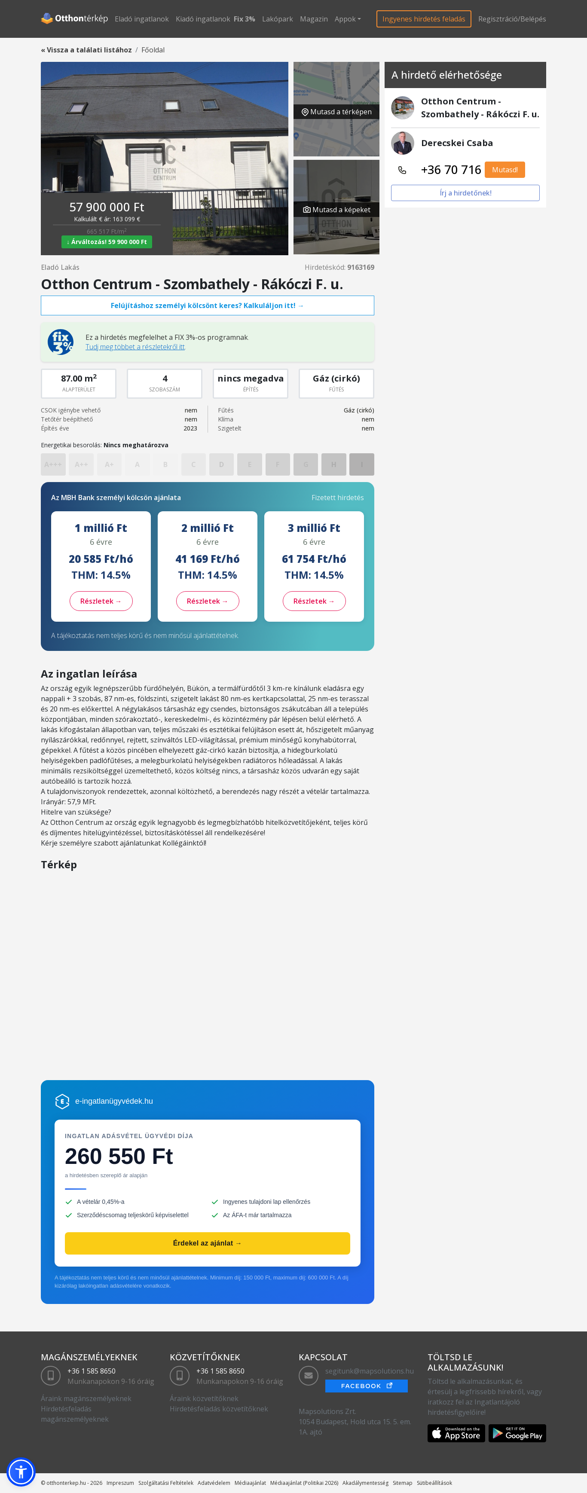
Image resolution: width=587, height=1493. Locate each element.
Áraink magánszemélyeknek (86, 1398)
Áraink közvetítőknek (204, 1398)
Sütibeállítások (434, 1483)
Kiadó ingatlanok (203, 19)
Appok (345, 19)
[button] (21, 1471)
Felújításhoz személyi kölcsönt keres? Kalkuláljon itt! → (207, 305)
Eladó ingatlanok (142, 19)
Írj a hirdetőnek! (466, 193)
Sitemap (403, 1483)
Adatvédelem (214, 1483)
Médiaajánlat (250, 1483)
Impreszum (120, 1483)
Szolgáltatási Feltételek (165, 1483)
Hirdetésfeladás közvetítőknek (219, 1409)
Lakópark (277, 19)
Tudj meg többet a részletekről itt (135, 346)
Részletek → (101, 601)
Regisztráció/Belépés (512, 19)
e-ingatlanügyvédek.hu (114, 1101)
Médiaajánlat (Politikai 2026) (304, 1483)
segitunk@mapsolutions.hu (369, 1371)
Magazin (314, 19)
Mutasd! (505, 169)
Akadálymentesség (365, 1483)
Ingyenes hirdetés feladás (423, 19)
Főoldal (153, 50)
